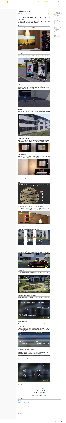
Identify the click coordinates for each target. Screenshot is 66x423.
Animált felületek (57, 12)
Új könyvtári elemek (57, 31)
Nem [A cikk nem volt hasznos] (42, 390)
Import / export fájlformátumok (23, 402)
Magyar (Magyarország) (55, 1)
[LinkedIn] (21, 384)
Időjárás (55, 14)
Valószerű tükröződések (58, 15)
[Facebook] (18, 384)
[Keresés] (50, 6)
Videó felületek (56, 11)
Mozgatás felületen (57, 26)
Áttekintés (19, 400)
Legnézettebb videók (21, 404)
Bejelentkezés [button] (47, 1)
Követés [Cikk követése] (48, 13)
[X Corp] (20, 384)
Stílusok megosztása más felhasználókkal (25, 408)
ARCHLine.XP (5, 421)
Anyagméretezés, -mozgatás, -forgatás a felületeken (58, 21)
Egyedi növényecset (57, 27)
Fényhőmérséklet (57, 16)
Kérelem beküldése (41, 1)
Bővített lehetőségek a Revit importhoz (24, 406)
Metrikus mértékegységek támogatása (56, 29)
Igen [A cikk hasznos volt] (37, 390)
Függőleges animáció (58, 13)
